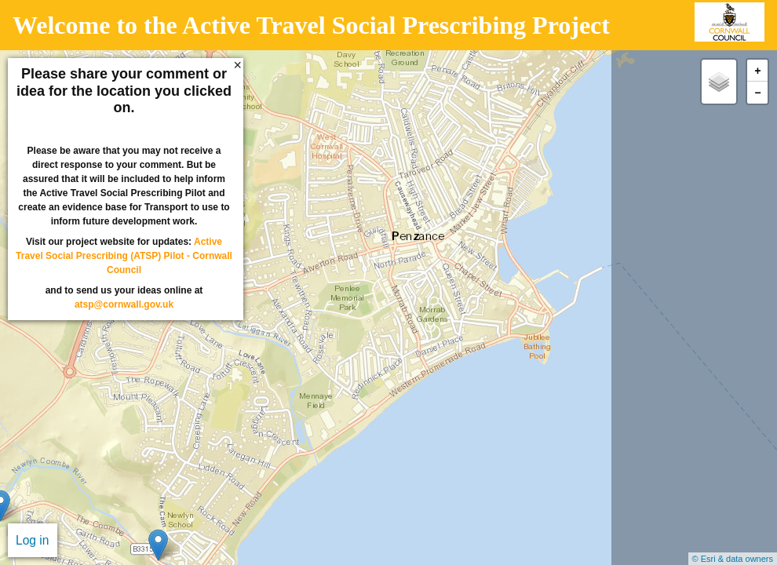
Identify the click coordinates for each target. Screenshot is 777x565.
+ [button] (757, 71)
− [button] (757, 93)
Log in (32, 540)
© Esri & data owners (732, 558)
